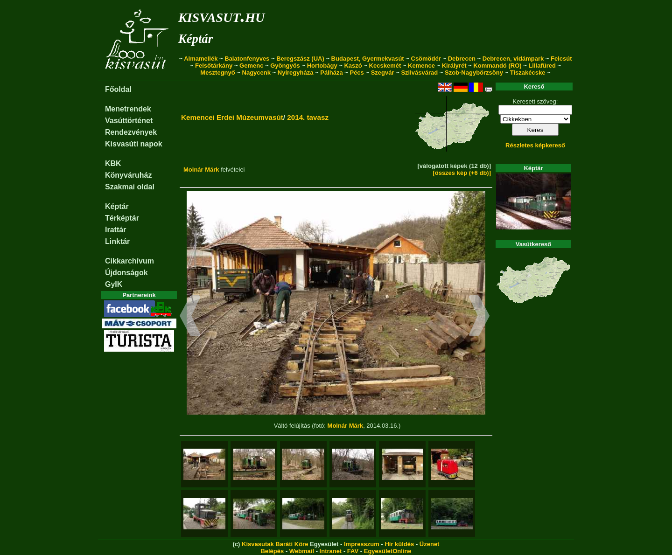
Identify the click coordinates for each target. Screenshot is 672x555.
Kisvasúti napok (133, 144)
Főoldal (118, 89)
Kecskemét (385, 65)
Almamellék (200, 58)
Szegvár (382, 72)
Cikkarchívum (129, 261)
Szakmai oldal (129, 187)
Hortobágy (322, 65)
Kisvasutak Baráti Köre (275, 544)
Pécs (357, 72)
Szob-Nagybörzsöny (474, 72)
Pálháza (331, 72)
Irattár (115, 230)
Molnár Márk (201, 169)
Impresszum (361, 544)
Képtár (195, 39)
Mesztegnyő (217, 72)
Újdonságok (126, 273)
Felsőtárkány (213, 65)
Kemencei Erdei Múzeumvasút (232, 117)
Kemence (421, 65)
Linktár (117, 241)
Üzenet (430, 544)
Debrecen (462, 58)
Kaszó (353, 65)
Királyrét (454, 65)
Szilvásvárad (419, 72)
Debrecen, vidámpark (513, 58)
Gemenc (251, 65)
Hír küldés (399, 544)
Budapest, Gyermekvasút (367, 58)
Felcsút (561, 58)
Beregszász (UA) (300, 58)
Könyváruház (128, 175)
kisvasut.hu (221, 15)
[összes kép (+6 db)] (462, 172)
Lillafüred (542, 65)
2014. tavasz (308, 117)
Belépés (272, 551)
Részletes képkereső (535, 145)
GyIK (113, 284)
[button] (190, 317)
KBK (113, 163)
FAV (352, 551)
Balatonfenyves (246, 58)
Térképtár (122, 218)
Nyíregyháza (296, 72)
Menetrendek (128, 109)
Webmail (301, 551)
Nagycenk (256, 72)
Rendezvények (131, 132)
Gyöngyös (285, 65)
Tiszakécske (528, 72)
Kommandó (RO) (497, 65)
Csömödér (426, 58)
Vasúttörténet (129, 121)
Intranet (331, 551)
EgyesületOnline (388, 551)
